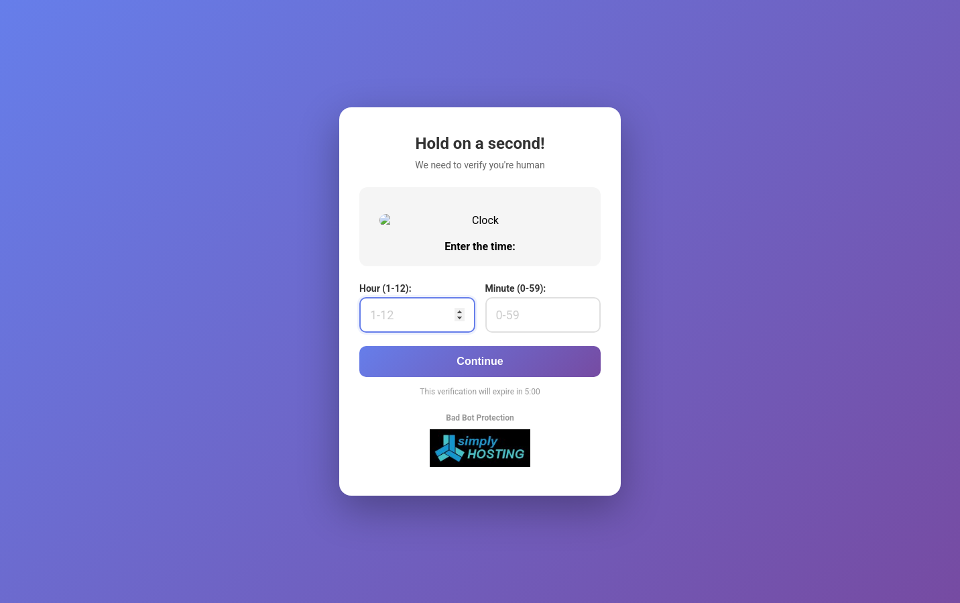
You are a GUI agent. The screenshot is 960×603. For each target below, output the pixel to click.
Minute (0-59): (515, 383)
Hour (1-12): (385, 383)
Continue (480, 455)
